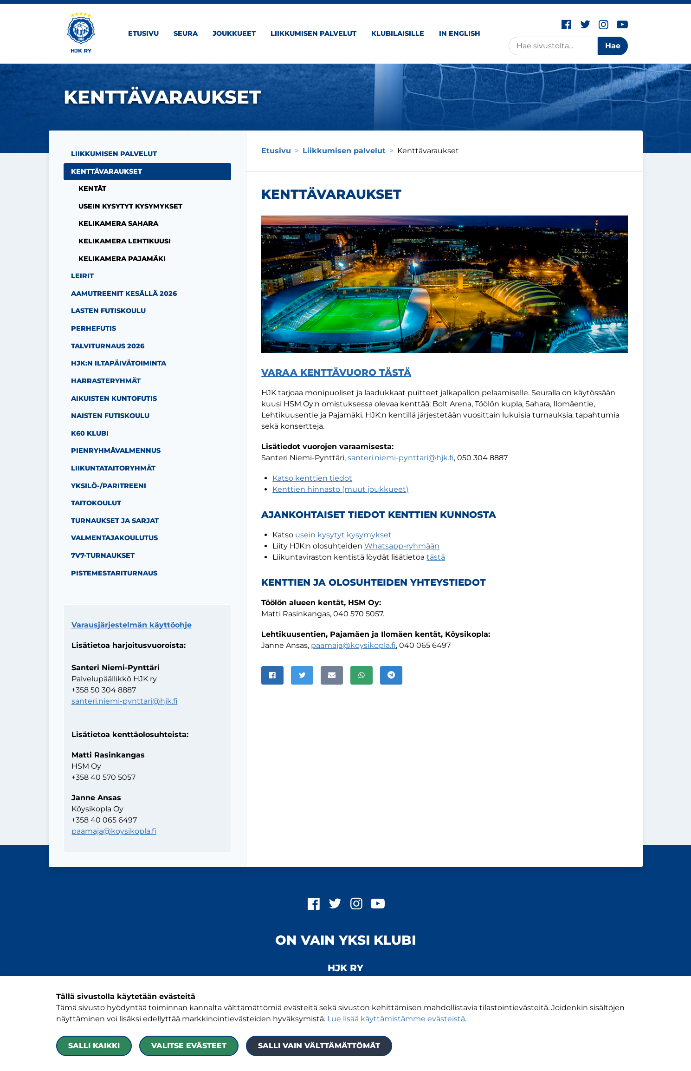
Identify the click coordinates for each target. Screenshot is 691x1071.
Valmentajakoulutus (114, 538)
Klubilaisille (397, 33)
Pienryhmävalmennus (116, 450)
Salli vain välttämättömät (319, 1045)
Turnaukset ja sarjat (115, 520)
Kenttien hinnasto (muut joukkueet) (340, 489)
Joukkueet (234, 33)
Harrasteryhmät (106, 381)
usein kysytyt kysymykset (343, 534)
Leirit (82, 276)
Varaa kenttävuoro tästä (336, 372)
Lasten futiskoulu (108, 311)
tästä (435, 557)
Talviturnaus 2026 (107, 346)
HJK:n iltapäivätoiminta (118, 363)
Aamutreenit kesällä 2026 (124, 293)
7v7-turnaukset (103, 555)
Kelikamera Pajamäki (122, 259)
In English (459, 33)
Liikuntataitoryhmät (113, 468)
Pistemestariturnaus (114, 573)
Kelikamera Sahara (118, 223)
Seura (186, 33)
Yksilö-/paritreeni (108, 486)
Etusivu (143, 33)
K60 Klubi (90, 433)
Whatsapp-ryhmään (401, 546)
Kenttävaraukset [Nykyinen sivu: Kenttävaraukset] (106, 171)
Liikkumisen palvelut (313, 33)
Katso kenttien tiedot (312, 478)
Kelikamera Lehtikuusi (124, 241)
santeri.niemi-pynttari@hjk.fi (401, 457)
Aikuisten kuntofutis (114, 398)
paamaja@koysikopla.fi (353, 645)
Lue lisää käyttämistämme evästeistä (396, 1018)
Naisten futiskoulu (110, 415)
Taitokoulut (96, 503)
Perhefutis (93, 328)
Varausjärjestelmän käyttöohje (131, 624)
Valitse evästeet (188, 1045)
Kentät (92, 188)
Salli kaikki (94, 1045)
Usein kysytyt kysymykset (130, 206)
